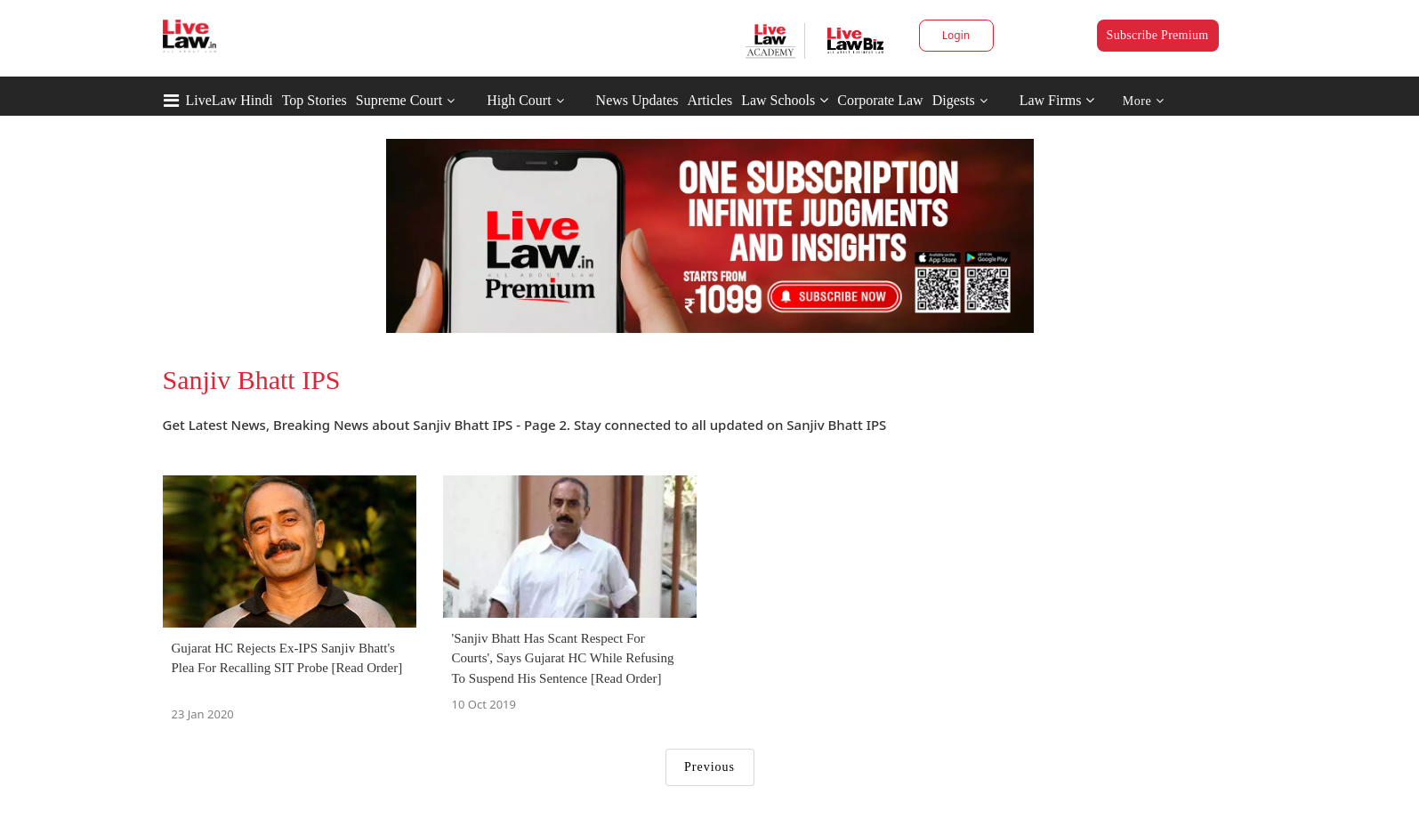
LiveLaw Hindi (229, 100)
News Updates (637, 100)
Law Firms (1057, 100)
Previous (709, 767)
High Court (519, 100)
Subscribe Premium (1158, 35)
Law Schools (784, 100)
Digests (953, 100)
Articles (709, 100)
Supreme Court (399, 100)
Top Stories (314, 100)
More (1144, 101)
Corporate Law (880, 100)
